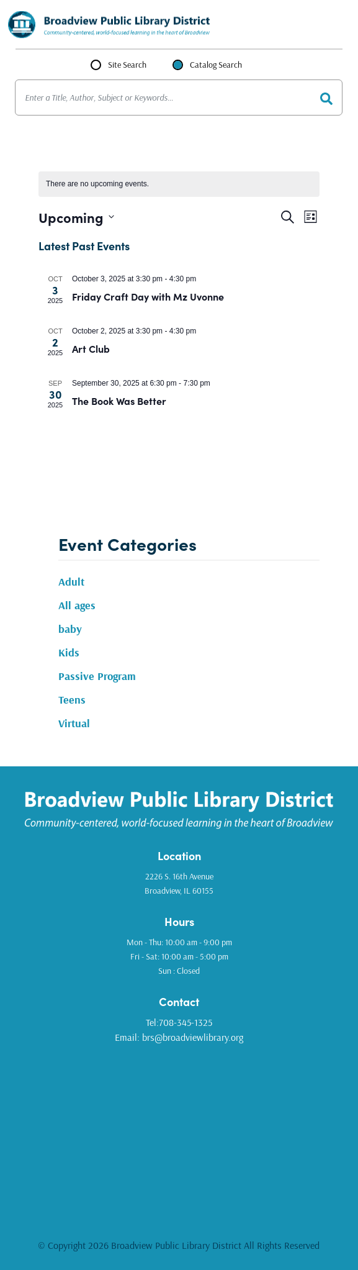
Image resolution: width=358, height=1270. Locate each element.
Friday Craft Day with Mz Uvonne (148, 296)
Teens (72, 699)
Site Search (127, 65)
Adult (71, 581)
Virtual (74, 723)
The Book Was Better (119, 400)
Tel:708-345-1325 (179, 1022)
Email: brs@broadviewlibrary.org (179, 1037)
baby (70, 629)
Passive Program (97, 676)
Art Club (91, 348)
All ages (77, 605)
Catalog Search (216, 65)
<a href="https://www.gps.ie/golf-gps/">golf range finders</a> (179, 1131)
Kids (68, 652)
